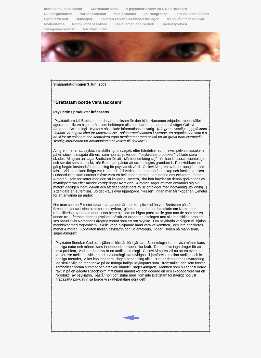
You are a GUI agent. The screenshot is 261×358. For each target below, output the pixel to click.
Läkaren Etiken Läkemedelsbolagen (130, 19)
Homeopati (84, 19)
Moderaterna (55, 24)
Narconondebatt (93, 14)
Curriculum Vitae (105, 9)
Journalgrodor (155, 14)
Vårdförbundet (95, 29)
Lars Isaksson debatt (191, 14)
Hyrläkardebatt (56, 19)
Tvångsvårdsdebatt (60, 29)
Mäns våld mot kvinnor (185, 19)
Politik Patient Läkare (90, 24)
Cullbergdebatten (58, 14)
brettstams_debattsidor (64, 9)
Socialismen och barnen (134, 24)
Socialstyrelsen (174, 24)
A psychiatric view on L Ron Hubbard (156, 9)
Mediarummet (125, 14)
